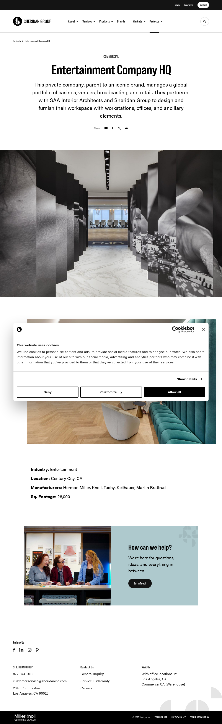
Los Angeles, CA (154, 678)
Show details (187, 379)
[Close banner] (203, 329)
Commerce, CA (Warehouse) (163, 684)
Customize (111, 392)
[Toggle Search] (204, 21)
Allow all (174, 392)
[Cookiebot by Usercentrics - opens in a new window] (175, 329)
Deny (48, 392)
